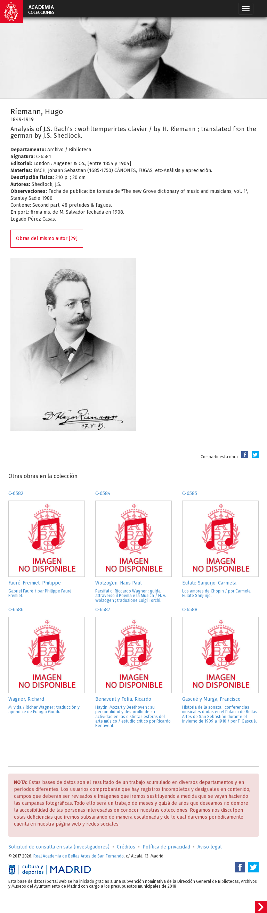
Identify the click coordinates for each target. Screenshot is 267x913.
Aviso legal (209, 847)
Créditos (126, 847)
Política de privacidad (166, 847)
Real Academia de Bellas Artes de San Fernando (78, 856)
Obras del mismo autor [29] (47, 238)
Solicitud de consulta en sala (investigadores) (59, 847)
